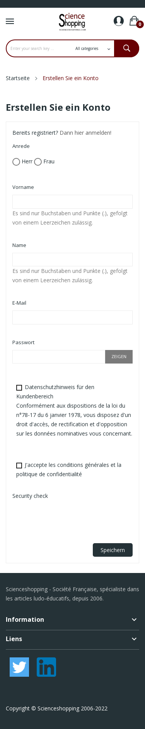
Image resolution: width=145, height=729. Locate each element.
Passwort (23, 342)
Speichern (113, 550)
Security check (30, 495)
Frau (44, 162)
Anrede (21, 145)
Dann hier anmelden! (85, 132)
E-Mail (19, 302)
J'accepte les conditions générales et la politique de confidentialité (68, 469)
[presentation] (71, 519)
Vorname (23, 187)
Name (19, 245)
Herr (22, 162)
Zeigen (118, 356)
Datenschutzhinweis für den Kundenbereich (74, 410)
